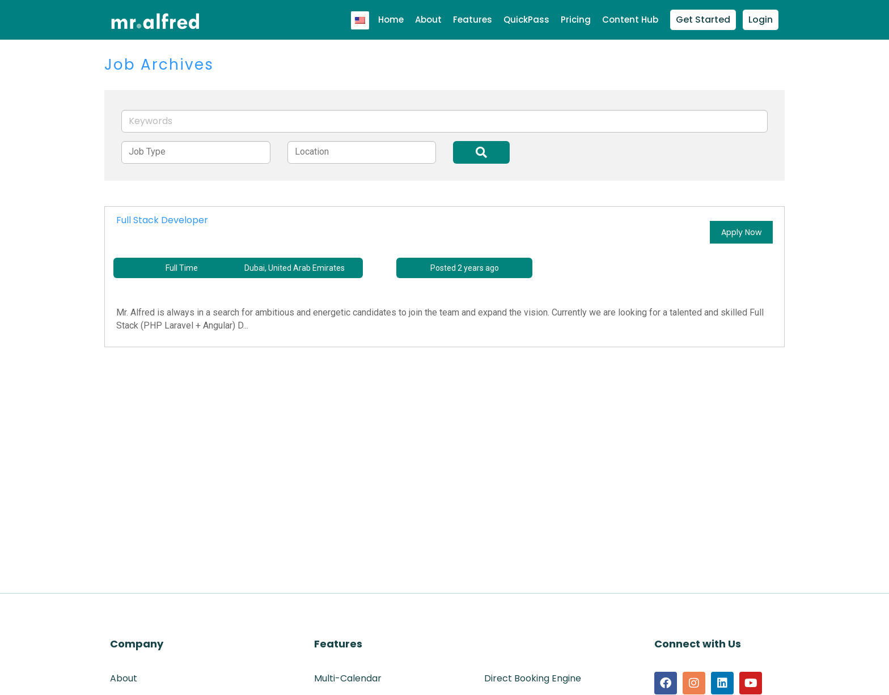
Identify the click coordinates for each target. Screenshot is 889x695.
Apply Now (741, 232)
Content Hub (630, 19)
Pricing (576, 19)
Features (472, 19)
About (428, 19)
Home (391, 19)
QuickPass (526, 19)
